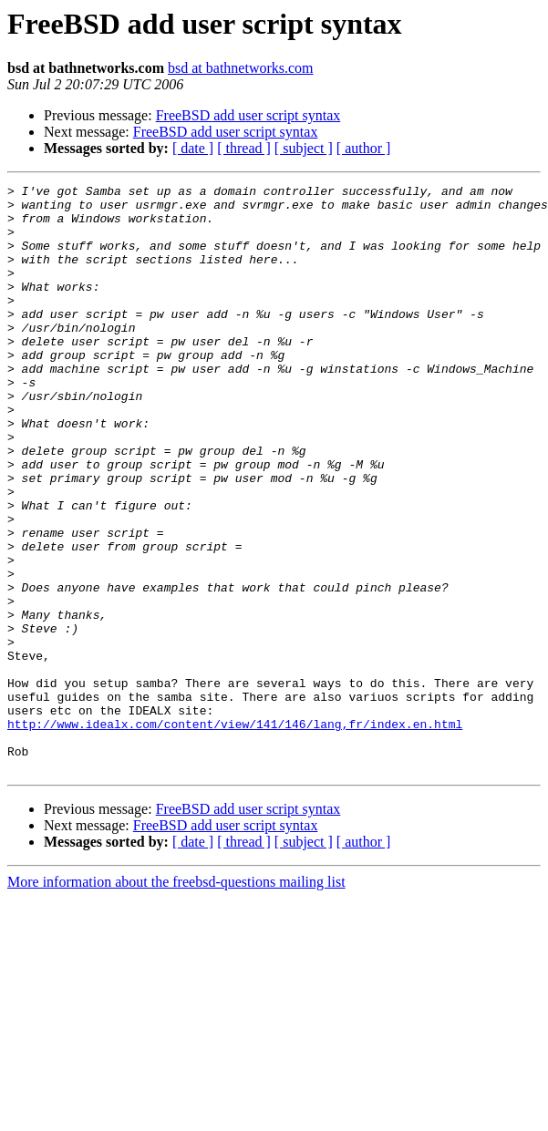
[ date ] (192, 148)
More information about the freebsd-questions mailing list (176, 999)
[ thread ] (244, 148)
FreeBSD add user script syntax (248, 115)
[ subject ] (303, 148)
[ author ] (363, 148)
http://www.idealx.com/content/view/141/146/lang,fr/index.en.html (234, 833)
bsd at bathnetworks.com (241, 68)
